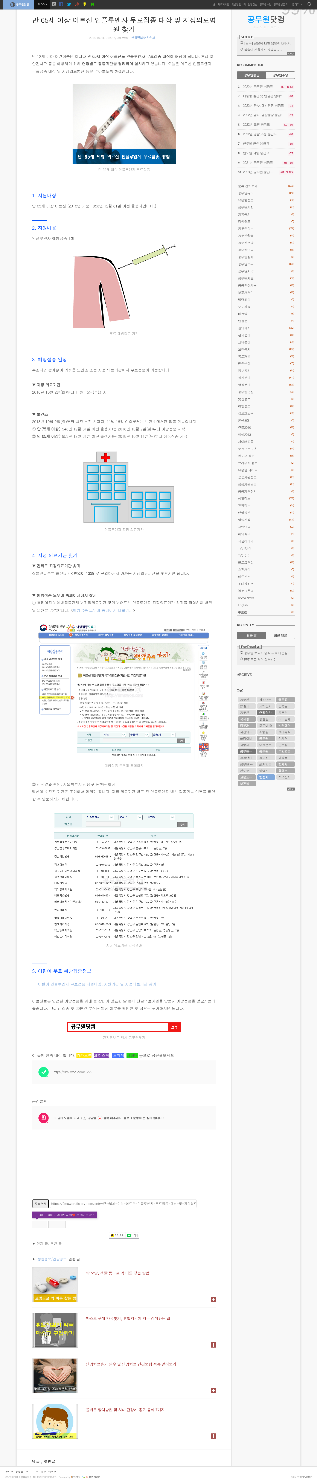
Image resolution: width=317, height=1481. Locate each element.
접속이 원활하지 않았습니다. (263, 49)
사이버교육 (266, 441)
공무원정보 (266, 228)
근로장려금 (285, 745)
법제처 (282, 764)
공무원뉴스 (266, 193)
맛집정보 (266, 398)
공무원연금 (266, 249)
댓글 (36, 1461)
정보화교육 (266, 413)
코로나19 (265, 725)
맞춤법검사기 (239, 4)
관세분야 (266, 335)
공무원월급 (266, 235)
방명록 (19, 1472)
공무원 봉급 (286, 712)
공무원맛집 (266, 391)
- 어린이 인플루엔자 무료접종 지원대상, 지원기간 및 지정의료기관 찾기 (95, 984)
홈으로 (9, 1472)
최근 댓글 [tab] (280, 635)
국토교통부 (285, 699)
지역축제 (266, 214)
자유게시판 (223, 4)
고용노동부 (247, 777)
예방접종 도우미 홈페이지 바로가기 (103, 610)
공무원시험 (266, 207)
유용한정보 (266, 200)
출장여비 (246, 738)
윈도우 (244, 770)
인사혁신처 (285, 738)
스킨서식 (266, 569)
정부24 (244, 725)
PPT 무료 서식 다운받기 (260, 659)
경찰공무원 (266, 719)
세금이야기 (266, 541)
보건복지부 (247, 783)
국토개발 (266, 356)
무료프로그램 (266, 448)
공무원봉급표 (280, 4)
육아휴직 (284, 732)
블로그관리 (266, 562)
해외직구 (266, 533)
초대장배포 (266, 583)
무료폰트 (265, 745)
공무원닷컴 (19, 5)
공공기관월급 (266, 484)
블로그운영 (266, 590)
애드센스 (266, 576)
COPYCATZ (306, 1477)
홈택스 (282, 770)
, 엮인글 (48, 1461)
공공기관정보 (266, 477)
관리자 (297, 4)
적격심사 (284, 777)
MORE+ (290, 54)
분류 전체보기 (266, 185)
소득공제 (284, 719)
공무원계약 (266, 271)
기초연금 (265, 699)
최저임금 (265, 764)
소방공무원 (266, 732)
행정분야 (266, 384)
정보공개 (266, 370)
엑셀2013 (266, 434)
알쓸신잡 (266, 519)
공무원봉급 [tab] (251, 75)
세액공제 (265, 706)
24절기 (244, 706)
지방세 (244, 745)
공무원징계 (266, 256)
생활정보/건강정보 (143, 38)
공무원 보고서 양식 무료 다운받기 (267, 653)
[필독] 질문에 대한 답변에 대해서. (267, 43)
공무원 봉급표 (248, 764)
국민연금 (266, 526)
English (266, 604)
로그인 (29, 1472)
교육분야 (266, 342)
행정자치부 (266, 777)
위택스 (263, 770)
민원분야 (266, 363)
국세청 (244, 719)
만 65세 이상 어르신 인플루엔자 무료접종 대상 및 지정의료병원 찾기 (124, 24)
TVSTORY (266, 548)
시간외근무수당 (248, 732)
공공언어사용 (266, 285)
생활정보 (266, 498)
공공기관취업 (266, 491)
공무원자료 (266, 278)
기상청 (282, 757)
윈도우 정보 (266, 455)
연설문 (266, 320)
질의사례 (266, 327)
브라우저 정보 (266, 462)
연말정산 (252, 4)
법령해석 (266, 299)
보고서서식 (266, 292)
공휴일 (282, 706)
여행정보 (266, 406)
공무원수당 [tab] (280, 75)
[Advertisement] (124, 1167)
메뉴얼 (266, 313)
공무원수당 (265, 4)
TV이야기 (266, 555)
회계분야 (266, 377)
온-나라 (266, 420)
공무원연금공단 (267, 738)
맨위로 (52, 1472)
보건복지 (266, 349)
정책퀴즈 (266, 221)
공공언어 (246, 757)
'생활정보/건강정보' (52, 1259)
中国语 (266, 612)
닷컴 (266, 19)
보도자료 (266, 306)
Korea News (266, 597)
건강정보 (266, 505)
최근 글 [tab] (252, 635)
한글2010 (266, 427)
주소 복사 (40, 1203)
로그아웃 (41, 1472)
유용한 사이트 (266, 470)
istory (75, 1477)
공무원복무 (266, 264)
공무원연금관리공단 (248, 699)
